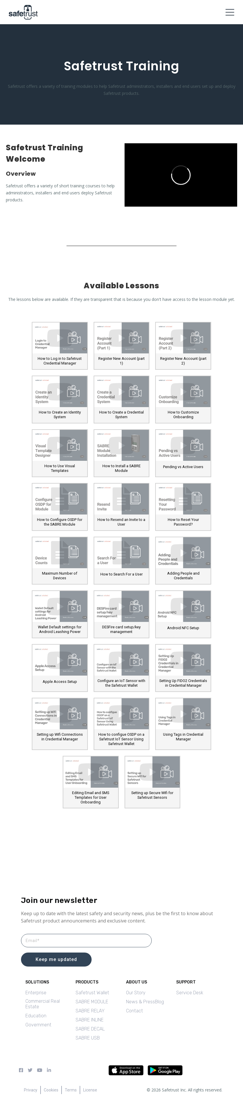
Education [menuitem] (35, 1015)
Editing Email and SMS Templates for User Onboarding (90, 797)
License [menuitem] (90, 1090)
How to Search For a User (121, 574)
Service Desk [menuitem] (189, 992)
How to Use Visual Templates (59, 468)
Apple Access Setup (60, 681)
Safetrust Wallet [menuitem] (92, 992)
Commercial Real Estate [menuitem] (42, 1003)
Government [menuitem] (38, 1025)
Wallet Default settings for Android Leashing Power (59, 629)
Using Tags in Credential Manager (183, 736)
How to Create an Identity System (60, 414)
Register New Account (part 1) (121, 360)
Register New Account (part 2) (183, 360)
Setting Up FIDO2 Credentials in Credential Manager (183, 683)
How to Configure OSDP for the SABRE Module (59, 521)
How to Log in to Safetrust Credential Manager (60, 360)
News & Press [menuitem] (140, 1001)
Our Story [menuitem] (136, 992)
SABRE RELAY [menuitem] (90, 1011)
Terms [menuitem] (71, 1090)
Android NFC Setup (183, 628)
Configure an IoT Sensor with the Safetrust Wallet (121, 683)
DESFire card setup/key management (121, 629)
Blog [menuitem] (159, 1001)
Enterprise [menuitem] (35, 992)
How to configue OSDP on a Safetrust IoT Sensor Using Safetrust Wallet (121, 739)
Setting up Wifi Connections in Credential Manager (60, 736)
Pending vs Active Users (183, 467)
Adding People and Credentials (183, 575)
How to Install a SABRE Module (121, 468)
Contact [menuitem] (134, 1011)
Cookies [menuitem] (51, 1090)
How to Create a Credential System (121, 414)
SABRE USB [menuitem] (88, 1038)
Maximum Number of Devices (59, 575)
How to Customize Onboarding (183, 414)
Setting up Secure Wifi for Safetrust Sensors (152, 795)
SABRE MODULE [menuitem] (92, 1001)
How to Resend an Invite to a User (121, 521)
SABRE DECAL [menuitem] (90, 1029)
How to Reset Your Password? (183, 521)
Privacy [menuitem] (30, 1090)
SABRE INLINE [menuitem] (90, 1020)
